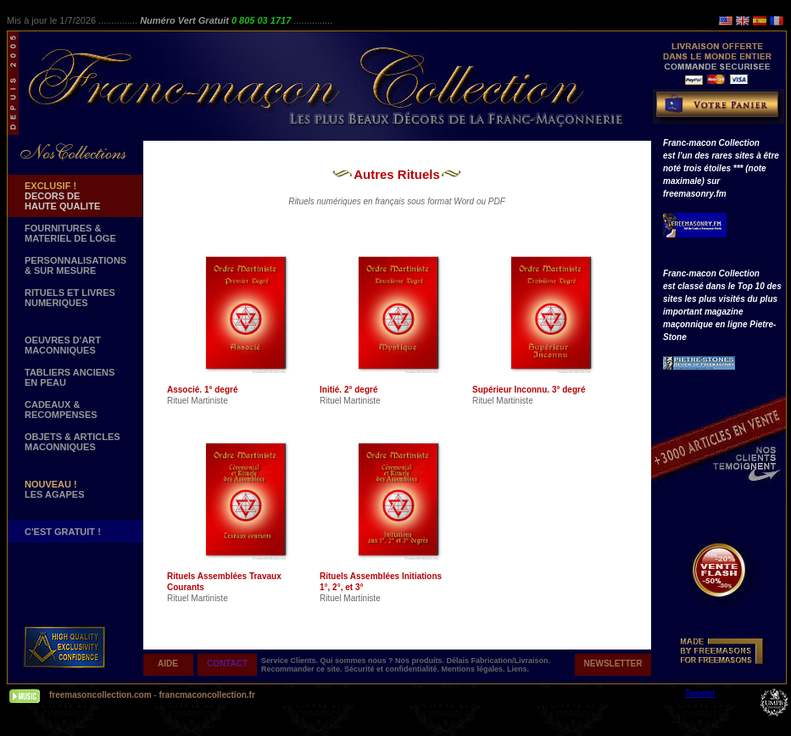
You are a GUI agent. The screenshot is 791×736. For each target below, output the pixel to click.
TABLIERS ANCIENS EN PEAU (69, 377)
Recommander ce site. (302, 669)
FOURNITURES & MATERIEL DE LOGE (70, 233)
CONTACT (227, 663)
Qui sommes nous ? (358, 660)
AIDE (168, 663)
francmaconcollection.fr (206, 695)
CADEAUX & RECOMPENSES (61, 409)
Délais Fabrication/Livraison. (499, 660)
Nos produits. (421, 660)
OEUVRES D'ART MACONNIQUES (63, 345)
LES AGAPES (55, 489)
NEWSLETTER (613, 663)
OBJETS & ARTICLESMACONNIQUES (72, 442)
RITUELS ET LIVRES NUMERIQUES (70, 297)
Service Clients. (290, 660)
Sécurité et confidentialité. (393, 669)
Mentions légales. (475, 669)
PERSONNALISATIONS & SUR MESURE (75, 265)
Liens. (518, 669)
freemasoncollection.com (100, 695)
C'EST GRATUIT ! (63, 532)
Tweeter (700, 693)
